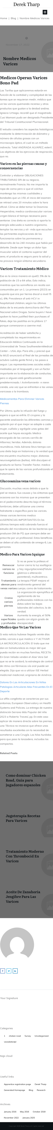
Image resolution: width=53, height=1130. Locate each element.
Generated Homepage (14, 1090)
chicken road (15, 1036)
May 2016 (24, 1111)
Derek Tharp (40, 1084)
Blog (31, 1090)
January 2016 (10, 1111)
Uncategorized (41, 1036)
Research (41, 1090)
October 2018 (39, 1111)
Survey (28, 1036)
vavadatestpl (10, 1041)
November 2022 (11, 1117)
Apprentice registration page (17, 1084)
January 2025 (28, 1117)
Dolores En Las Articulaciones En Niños (23, 682)
